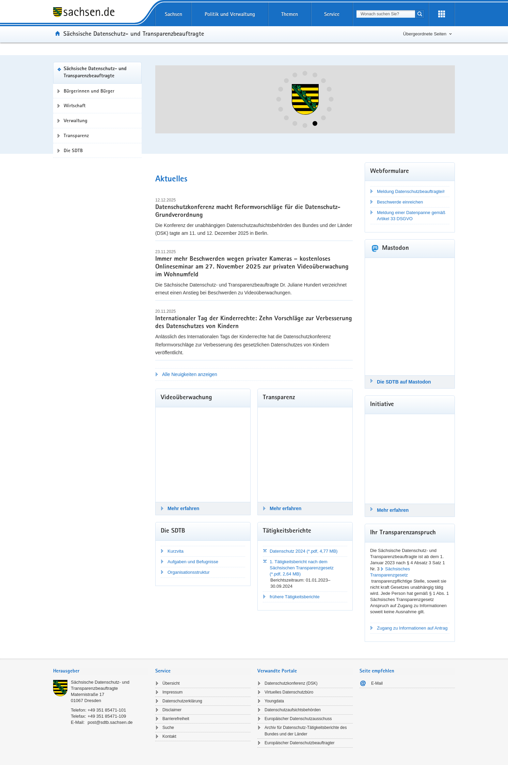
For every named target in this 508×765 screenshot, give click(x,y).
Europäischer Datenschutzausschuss (298, 718)
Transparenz (76, 135)
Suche (168, 727)
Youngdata (274, 701)
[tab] (100, 671)
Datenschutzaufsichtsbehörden (293, 709)
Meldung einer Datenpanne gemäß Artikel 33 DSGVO (411, 215)
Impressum (172, 692)
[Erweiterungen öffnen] (441, 14)
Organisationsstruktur (189, 572)
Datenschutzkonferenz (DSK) (291, 683)
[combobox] (385, 14)
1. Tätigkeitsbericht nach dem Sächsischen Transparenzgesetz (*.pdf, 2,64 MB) (302, 567)
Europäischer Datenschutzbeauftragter (299, 742)
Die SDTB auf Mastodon (404, 382)
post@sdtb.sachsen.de (110, 722)
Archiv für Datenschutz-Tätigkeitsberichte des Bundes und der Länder (306, 730)
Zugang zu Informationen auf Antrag (412, 628)
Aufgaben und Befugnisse (193, 561)
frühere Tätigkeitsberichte (294, 596)
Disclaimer (171, 709)
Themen (289, 14)
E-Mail (377, 683)
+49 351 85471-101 (107, 710)
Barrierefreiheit (175, 718)
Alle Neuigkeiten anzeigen (189, 374)
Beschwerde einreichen (400, 202)
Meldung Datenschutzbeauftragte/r (411, 191)
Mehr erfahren (183, 508)
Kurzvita (176, 551)
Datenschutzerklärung (182, 701)
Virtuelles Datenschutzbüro (289, 692)
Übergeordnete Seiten (424, 33)
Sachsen (173, 14)
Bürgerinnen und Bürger (89, 91)
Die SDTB (73, 150)
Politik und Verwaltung (230, 14)
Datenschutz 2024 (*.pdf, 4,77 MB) (303, 551)
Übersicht (171, 683)
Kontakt (169, 736)
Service (331, 14)
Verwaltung (76, 120)
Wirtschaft (74, 105)
